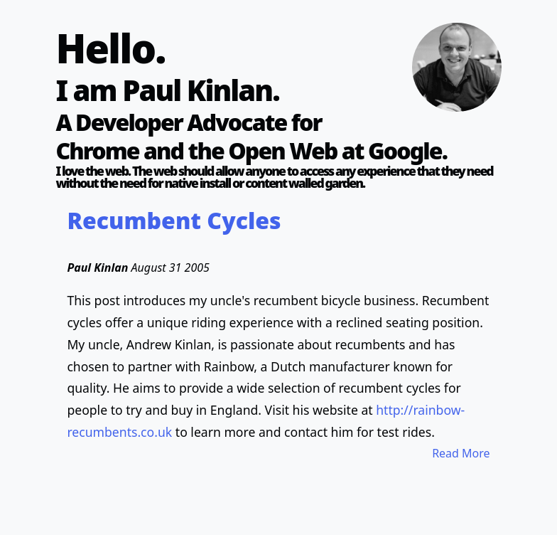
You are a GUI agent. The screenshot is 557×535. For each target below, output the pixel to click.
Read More (461, 453)
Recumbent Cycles (174, 220)
